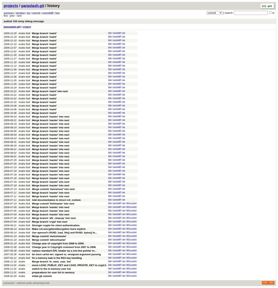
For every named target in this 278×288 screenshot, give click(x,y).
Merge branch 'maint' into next (50, 91)
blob (109, 33)
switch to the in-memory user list (51, 268)
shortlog (20, 12)
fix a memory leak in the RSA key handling (57, 258)
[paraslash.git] (12, 26)
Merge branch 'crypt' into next (49, 221)
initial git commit (42, 276)
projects (11, 6)
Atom (265, 283)
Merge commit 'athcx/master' (49, 239)
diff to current (131, 203)
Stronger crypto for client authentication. (56, 225)
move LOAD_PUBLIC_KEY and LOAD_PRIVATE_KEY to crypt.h (69, 265)
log (28, 12)
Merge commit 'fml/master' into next (53, 203)
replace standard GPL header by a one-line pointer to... (64, 250)
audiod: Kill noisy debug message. (24, 21)
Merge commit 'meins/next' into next (53, 189)
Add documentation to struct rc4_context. (56, 200)
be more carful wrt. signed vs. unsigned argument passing (66, 254)
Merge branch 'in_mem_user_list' (51, 261)
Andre (22, 261)
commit (36, 12)
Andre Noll (24, 33)
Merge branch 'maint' (44, 33)
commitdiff (47, 12)
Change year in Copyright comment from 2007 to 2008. (64, 247)
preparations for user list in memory (53, 272)
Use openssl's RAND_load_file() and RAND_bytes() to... (64, 232)
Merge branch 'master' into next (50, 116)
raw (123, 33)
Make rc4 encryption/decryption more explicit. (59, 229)
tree (57, 12)
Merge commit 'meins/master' (49, 236)
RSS (271, 283)
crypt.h (27, 26)
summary (9, 12)
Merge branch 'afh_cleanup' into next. (54, 218)
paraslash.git (32, 6)
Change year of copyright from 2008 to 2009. (58, 243)
